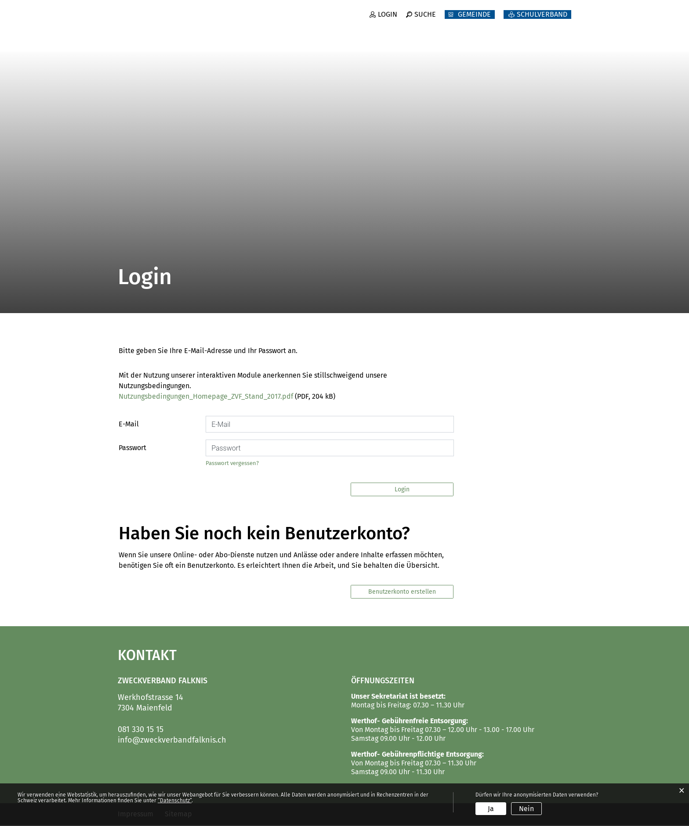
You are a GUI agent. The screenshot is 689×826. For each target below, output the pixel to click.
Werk (468, 39)
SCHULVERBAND (542, 21)
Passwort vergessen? (232, 464)
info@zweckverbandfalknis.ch (172, 741)
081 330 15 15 (140, 730)
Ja (491, 808)
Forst (425, 39)
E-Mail (129, 425)
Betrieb (378, 39)
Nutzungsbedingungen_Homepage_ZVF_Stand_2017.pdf (206, 397)
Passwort (132, 448)
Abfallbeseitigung (536, 39)
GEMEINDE (474, 21)
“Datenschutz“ (175, 800)
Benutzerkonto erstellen (402, 592)
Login (387, 21)
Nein (526, 808)
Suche (425, 21)
